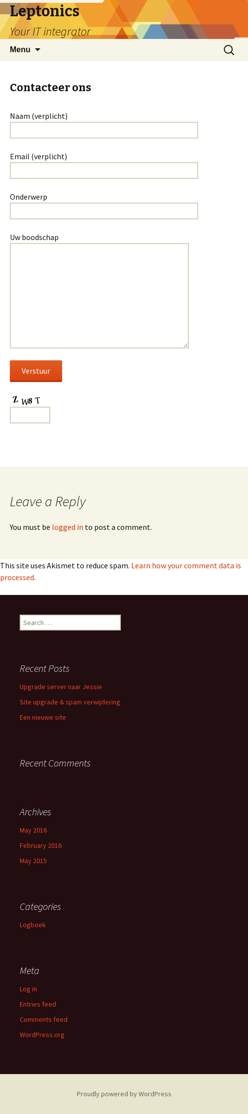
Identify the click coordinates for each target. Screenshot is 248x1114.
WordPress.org (42, 1034)
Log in (28, 988)
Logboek (33, 924)
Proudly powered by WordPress (124, 1093)
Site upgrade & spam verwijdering (70, 701)
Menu (20, 49)
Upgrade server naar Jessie (61, 686)
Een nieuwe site (43, 717)
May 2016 (33, 830)
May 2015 (33, 860)
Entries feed (38, 1004)
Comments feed (44, 1019)
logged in (67, 527)
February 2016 (41, 845)
